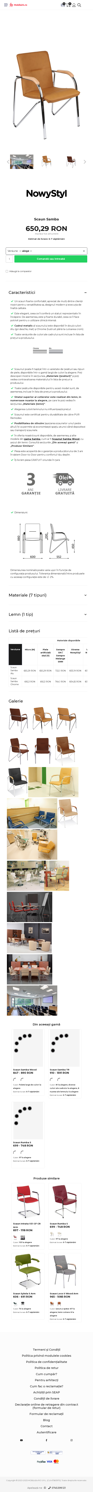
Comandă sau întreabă (51, 259)
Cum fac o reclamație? (46, 1386)
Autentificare (46, 1432)
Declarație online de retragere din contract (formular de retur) (46, 1406)
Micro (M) (30, 649)
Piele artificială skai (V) (45, 652)
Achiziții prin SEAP (46, 1392)
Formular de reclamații (46, 1414)
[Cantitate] (9, 259)
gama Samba (32, 439)
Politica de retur (46, 1368)
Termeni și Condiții (46, 1349)
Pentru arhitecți (46, 1380)
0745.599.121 (59, 1488)
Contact (47, 1426)
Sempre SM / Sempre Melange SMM (60, 655)
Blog (46, 1420)
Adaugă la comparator (19, 271)
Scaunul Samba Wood (65, 439)
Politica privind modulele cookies (46, 1355)
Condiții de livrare (46, 1398)
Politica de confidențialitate (46, 1362)
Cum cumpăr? (46, 1374)
